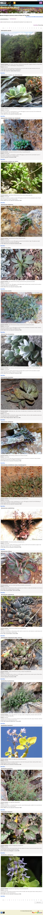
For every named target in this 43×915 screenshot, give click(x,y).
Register (41, 0)
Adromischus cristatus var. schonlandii (10, 118)
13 (29, 28)
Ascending (35, 25)
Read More (3, 73)
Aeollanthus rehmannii (6, 811)
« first (3, 28)
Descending (40, 25)
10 (23, 28)
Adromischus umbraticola (7, 594)
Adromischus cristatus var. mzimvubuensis (11, 75)
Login (38, 0)
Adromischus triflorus (6, 551)
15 (34, 28)
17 (38, 28)
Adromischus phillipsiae (7, 421)
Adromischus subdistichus (7, 508)
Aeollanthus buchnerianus (7, 681)
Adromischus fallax (6, 247)
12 (27, 28)
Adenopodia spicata (6, 30)
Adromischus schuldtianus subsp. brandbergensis (13, 465)
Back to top (39, 902)
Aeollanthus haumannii (7, 725)
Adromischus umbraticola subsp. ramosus (11, 637)
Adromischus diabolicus (7, 204)
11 (25, 28)
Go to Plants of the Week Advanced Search (34, 16)
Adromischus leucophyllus (7, 334)
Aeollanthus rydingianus (7, 855)
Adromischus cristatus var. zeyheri (9, 161)
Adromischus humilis (6, 291)
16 (36, 28)
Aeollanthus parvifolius (7, 768)
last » (41, 28)
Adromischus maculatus (7, 377)
